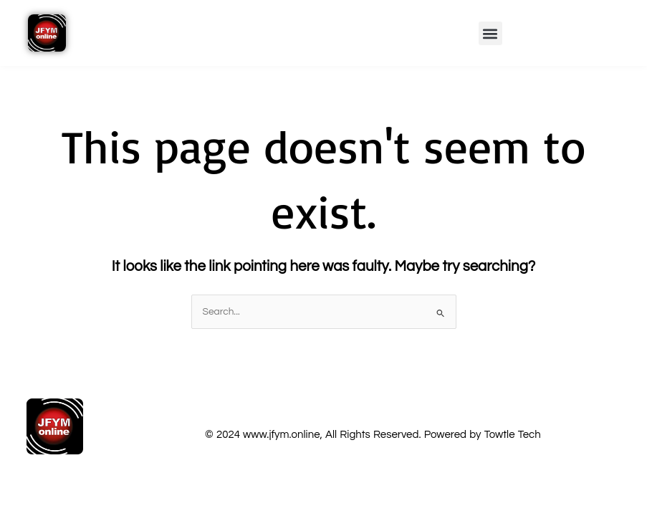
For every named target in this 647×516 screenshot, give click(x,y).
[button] (490, 33)
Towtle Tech (512, 434)
